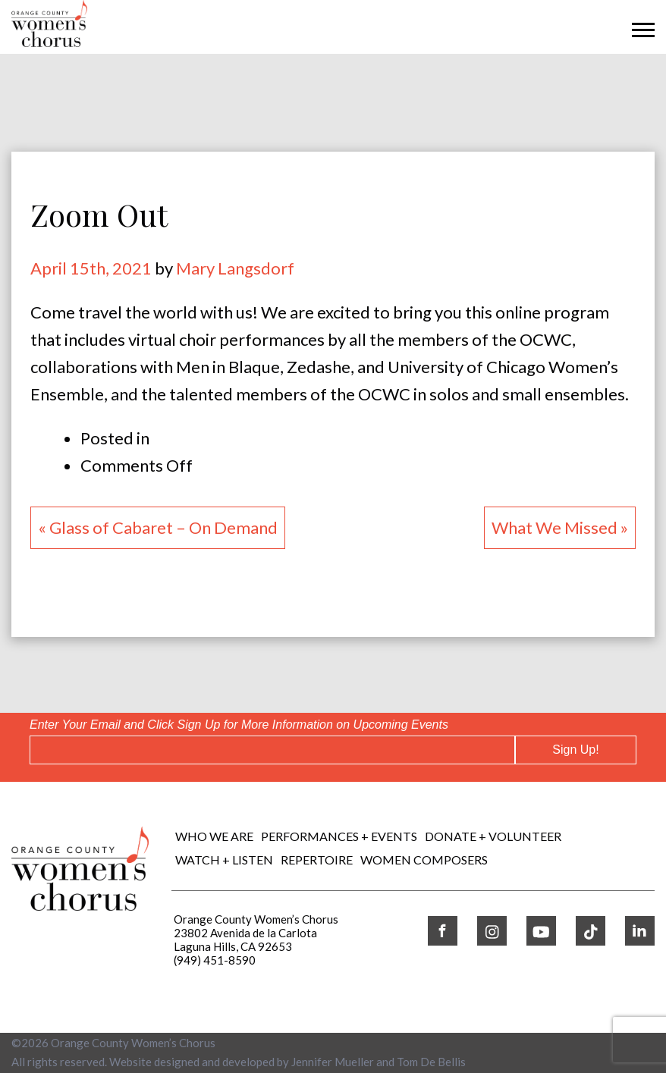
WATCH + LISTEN (224, 859)
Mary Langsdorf (235, 268)
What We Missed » (560, 527)
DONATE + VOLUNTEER (493, 836)
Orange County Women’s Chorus (133, 1042)
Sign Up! (575, 749)
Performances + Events (339, 836)
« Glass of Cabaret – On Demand (158, 527)
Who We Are (214, 836)
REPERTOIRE (317, 859)
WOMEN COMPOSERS (424, 859)
